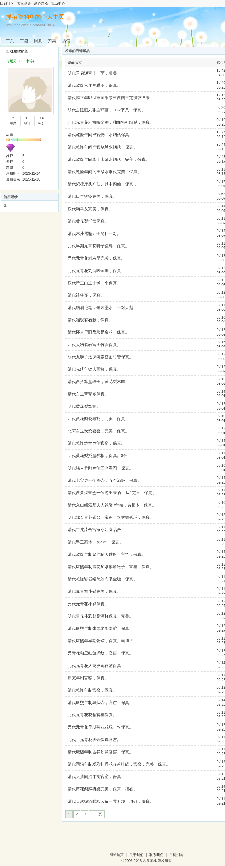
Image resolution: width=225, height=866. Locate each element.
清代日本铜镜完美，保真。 (92, 196)
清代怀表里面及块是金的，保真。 (98, 332)
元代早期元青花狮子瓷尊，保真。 (98, 245)
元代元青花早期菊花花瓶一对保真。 (100, 727)
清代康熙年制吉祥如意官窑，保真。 (100, 752)
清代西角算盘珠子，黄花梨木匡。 (98, 381)
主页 (10, 40)
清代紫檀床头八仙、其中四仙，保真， (102, 184)
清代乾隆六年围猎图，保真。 (94, 85)
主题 (24, 40)
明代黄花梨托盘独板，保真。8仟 (97, 455)
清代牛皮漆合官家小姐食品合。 (96, 529)
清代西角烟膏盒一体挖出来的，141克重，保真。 (112, 492)
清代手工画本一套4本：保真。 (95, 542)
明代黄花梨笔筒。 (84, 406)
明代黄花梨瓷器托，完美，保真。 (98, 418)
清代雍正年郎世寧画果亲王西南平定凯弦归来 (109, 97)
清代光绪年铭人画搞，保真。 (94, 369)
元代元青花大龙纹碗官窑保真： (96, 665)
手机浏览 (176, 855)
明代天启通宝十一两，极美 (92, 73)
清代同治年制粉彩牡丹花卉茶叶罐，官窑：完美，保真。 (119, 764)
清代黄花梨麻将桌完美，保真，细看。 (102, 788)
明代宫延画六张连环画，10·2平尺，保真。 (106, 110)
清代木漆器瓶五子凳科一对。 (94, 233)
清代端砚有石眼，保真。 (90, 319)
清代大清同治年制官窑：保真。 (96, 776)
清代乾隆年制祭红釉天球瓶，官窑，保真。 (107, 554)
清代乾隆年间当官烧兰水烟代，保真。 (102, 147)
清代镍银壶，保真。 (86, 295)
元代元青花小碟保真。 (88, 604)
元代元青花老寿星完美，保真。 (96, 258)
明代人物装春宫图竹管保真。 (94, 344)
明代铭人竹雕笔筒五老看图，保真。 (100, 468)
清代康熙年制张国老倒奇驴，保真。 (100, 628)
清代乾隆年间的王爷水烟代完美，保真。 (105, 171)
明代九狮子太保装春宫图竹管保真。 (100, 357)
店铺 (66, 40)
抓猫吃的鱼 (19, 51)
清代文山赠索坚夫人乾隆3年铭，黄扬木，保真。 (112, 505)
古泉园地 (150, 861)
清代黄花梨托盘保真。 (88, 221)
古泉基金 (24, 3)
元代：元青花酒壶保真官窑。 (94, 739)
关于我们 (136, 855)
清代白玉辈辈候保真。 (88, 393)
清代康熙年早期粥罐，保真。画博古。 (102, 640)
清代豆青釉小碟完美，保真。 (94, 591)
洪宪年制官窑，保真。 (88, 678)
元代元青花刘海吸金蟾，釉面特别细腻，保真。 (111, 122)
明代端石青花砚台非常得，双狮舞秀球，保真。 (111, 517)
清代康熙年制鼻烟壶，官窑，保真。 (100, 702)
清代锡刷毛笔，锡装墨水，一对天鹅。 (102, 307)
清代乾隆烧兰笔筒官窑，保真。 (96, 443)
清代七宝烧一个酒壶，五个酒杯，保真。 (105, 480)
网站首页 (117, 855)
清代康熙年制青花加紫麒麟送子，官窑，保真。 (111, 566)
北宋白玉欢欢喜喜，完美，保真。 (98, 431)
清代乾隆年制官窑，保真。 (92, 690)
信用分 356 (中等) (20, 61)
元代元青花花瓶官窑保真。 (92, 714)
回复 (38, 40)
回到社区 (7, 3)
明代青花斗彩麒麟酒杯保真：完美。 (100, 616)
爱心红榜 (41, 3)
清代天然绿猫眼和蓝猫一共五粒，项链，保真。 (111, 801)
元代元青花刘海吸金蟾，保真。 (96, 270)
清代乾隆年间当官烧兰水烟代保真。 (100, 134)
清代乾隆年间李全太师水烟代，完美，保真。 (109, 159)
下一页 (96, 814)
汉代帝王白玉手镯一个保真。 (94, 283)
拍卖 (52, 40)
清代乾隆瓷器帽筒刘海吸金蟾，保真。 (102, 579)
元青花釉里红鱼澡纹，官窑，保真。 (100, 653)
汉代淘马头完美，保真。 (90, 209)
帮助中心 (58, 3)
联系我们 (156, 855)
